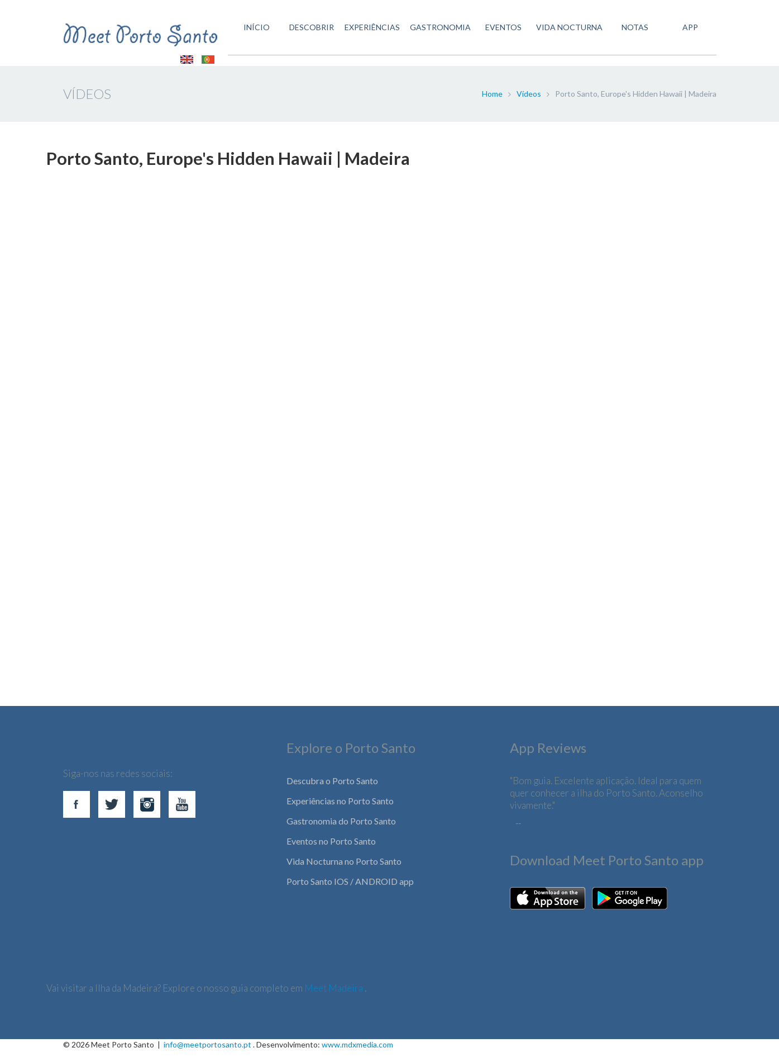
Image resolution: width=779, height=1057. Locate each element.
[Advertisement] (381, 592)
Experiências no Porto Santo (340, 807)
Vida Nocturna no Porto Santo (344, 867)
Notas (632, 35)
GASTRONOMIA (435, 35)
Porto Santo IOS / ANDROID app (350, 888)
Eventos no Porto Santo (331, 847)
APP (688, 35)
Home (492, 100)
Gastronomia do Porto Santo (341, 827)
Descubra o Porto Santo (332, 787)
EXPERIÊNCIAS (366, 35)
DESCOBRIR (305, 35)
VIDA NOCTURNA (566, 35)
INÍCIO (249, 35)
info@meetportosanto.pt (207, 1051)
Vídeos (529, 100)
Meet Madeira (334, 995)
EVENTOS (499, 35)
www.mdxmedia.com (357, 1051)
